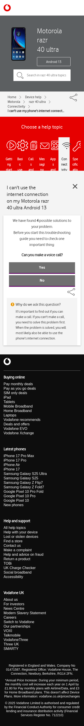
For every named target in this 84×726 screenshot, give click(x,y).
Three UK (11, 644)
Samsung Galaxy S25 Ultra (25, 474)
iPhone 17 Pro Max (19, 456)
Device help (33, 97)
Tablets (9, 402)
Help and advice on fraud (23, 554)
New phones (14, 505)
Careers (10, 617)
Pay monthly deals (18, 384)
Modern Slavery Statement (25, 613)
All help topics (15, 528)
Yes (42, 267)
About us (11, 599)
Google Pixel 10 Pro (19, 496)
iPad (7, 397)
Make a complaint (18, 550)
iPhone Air (12, 465)
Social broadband (18, 572)
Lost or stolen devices (21, 537)
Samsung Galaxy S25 (21, 478)
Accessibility (13, 577)
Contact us (12, 545)
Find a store (13, 541)
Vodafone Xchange (19, 433)
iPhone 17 (12, 469)
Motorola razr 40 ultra (49, 40)
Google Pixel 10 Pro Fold (23, 491)
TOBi (8, 563)
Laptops (10, 415)
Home (12, 97)
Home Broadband (18, 411)
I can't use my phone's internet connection (36, 111)
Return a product (17, 559)
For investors (14, 604)
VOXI (8, 631)
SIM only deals (15, 393)
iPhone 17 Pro (15, 460)
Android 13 (53, 62)
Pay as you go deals (20, 388)
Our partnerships (17, 626)
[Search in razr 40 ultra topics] (42, 75)
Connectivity (16, 106)
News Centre (14, 608)
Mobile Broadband (18, 406)
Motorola (14, 102)
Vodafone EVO (15, 429)
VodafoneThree (16, 640)
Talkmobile (12, 635)
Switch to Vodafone (19, 622)
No (42, 280)
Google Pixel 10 (16, 500)
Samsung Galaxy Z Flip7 (23, 483)
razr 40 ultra (37, 102)
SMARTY (11, 649)
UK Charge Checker (20, 568)
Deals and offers (17, 424)
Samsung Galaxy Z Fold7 (24, 487)
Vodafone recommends (22, 420)
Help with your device (21, 532)
